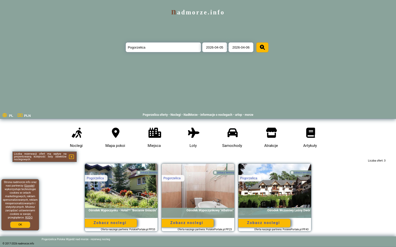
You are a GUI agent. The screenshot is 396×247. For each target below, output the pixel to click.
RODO (29, 217)
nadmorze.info (198, 12)
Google (29, 185)
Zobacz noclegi (110, 222)
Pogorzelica (95, 178)
